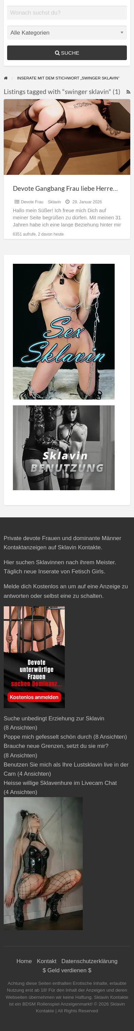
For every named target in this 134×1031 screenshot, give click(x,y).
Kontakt (47, 961)
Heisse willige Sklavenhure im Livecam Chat (60, 783)
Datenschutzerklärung (89, 961)
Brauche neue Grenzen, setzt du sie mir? (56, 746)
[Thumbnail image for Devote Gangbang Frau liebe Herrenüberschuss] (67, 137)
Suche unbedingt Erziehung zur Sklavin (54, 718)
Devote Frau (32, 202)
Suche (67, 53)
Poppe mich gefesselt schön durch (48, 737)
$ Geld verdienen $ (67, 970)
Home (24, 961)
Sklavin (54, 202)
